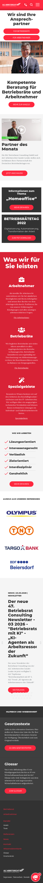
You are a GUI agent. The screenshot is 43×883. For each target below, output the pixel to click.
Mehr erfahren (21, 484)
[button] (1, 57)
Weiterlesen (18, 690)
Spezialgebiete (21, 418)
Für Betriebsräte (21, 31)
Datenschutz (17, 877)
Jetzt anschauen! (14, 173)
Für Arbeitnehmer (21, 37)
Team (5, 828)
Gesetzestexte (8, 856)
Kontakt (27, 877)
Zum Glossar (15, 791)
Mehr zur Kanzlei (21, 104)
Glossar (6, 853)
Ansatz (5, 825)
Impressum (7, 877)
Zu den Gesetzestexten (20, 748)
